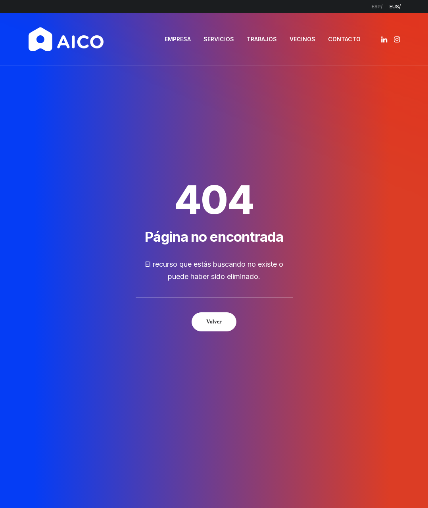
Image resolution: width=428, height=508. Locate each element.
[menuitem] (377, 6)
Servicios (179, 368)
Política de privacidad (200, 488)
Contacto (180, 399)
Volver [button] (214, 211)
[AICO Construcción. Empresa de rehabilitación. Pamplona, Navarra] (66, 39)
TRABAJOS (262, 39)
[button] (385, 39)
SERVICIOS (218, 39)
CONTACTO (344, 39)
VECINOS (302, 39)
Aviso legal (150, 488)
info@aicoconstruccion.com (382, 358)
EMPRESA (178, 39)
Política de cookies (261, 488)
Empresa (179, 358)
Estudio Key (329, 488)
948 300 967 (365, 368)
